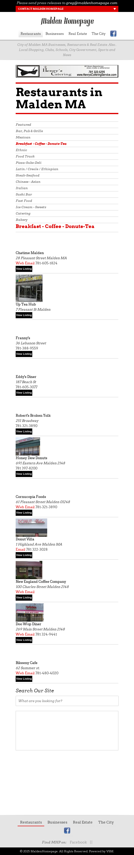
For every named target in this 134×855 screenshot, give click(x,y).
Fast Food (24, 201)
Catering (23, 213)
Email (30, 263)
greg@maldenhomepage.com (91, 3)
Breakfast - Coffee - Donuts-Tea (41, 144)
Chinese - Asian (28, 182)
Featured (23, 125)
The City (99, 34)
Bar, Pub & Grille (29, 131)
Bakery (21, 220)
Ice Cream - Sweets (31, 207)
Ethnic (21, 150)
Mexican (23, 137)
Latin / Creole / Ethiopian (37, 169)
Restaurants (31, 34)
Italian (22, 188)
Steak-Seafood (27, 175)
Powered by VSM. (101, 851)
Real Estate (77, 34)
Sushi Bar (24, 194)
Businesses (54, 34)
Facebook (78, 842)
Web (20, 263)
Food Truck (25, 156)
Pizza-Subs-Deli (28, 163)
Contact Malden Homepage (40, 8)
